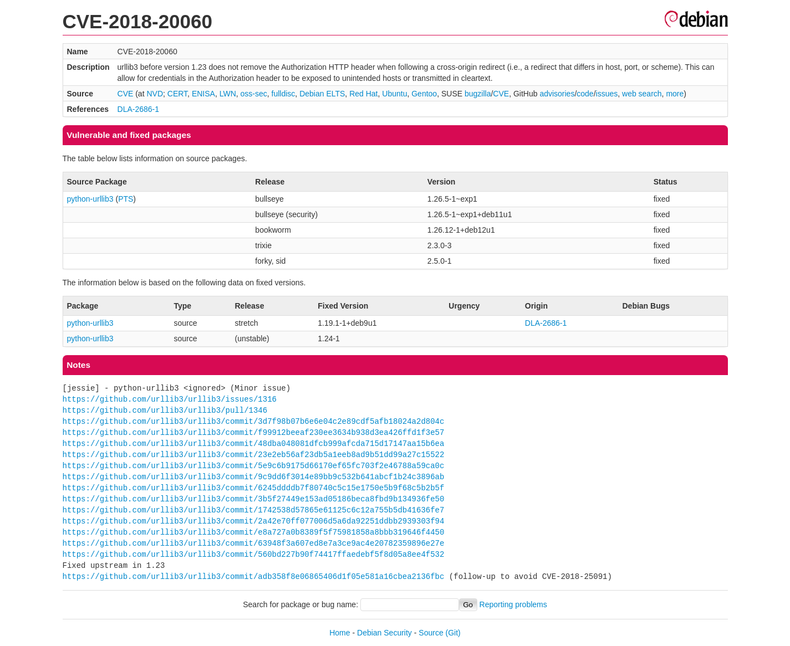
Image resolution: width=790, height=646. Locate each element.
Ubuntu (394, 93)
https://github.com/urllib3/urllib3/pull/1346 (165, 410)
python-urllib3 (90, 198)
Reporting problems (513, 604)
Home (339, 632)
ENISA (203, 93)
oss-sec (254, 93)
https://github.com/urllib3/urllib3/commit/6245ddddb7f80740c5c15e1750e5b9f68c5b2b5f (254, 488)
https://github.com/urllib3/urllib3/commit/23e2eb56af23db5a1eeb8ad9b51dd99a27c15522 (254, 454)
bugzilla (478, 93)
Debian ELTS (322, 93)
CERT (177, 93)
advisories (556, 93)
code (585, 93)
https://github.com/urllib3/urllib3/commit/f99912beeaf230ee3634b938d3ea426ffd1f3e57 (254, 432)
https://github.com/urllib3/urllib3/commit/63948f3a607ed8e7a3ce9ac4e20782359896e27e (254, 543)
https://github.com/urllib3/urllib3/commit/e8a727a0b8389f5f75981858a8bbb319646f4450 (254, 532)
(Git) (453, 632)
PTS (125, 198)
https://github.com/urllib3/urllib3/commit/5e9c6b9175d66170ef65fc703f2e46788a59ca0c (254, 465)
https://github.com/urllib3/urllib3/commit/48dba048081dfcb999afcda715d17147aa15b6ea (254, 443)
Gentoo (424, 93)
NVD (154, 93)
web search (642, 93)
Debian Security (384, 632)
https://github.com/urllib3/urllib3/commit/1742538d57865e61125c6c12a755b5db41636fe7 (254, 510)
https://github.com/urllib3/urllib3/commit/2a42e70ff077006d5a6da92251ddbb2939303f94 (254, 521)
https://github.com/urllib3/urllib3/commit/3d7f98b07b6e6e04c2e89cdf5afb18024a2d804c (254, 421)
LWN (228, 93)
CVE (126, 93)
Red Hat (363, 93)
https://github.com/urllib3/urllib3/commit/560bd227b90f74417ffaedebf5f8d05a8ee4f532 (254, 554)
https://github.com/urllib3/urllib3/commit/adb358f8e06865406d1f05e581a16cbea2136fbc (254, 576)
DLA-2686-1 (139, 109)
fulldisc (283, 93)
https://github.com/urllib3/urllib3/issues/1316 (170, 399)
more (675, 93)
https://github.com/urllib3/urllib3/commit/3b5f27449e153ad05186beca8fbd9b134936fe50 (254, 499)
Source (431, 632)
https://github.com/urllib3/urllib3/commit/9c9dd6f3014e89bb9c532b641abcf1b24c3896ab (254, 476)
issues (607, 93)
